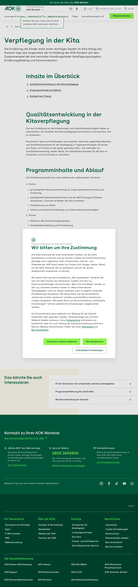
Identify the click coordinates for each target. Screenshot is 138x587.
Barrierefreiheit (39, 330)
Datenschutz (73, 320)
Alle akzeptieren (94, 342)
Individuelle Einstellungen (89, 350)
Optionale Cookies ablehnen (62, 342)
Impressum (88, 327)
